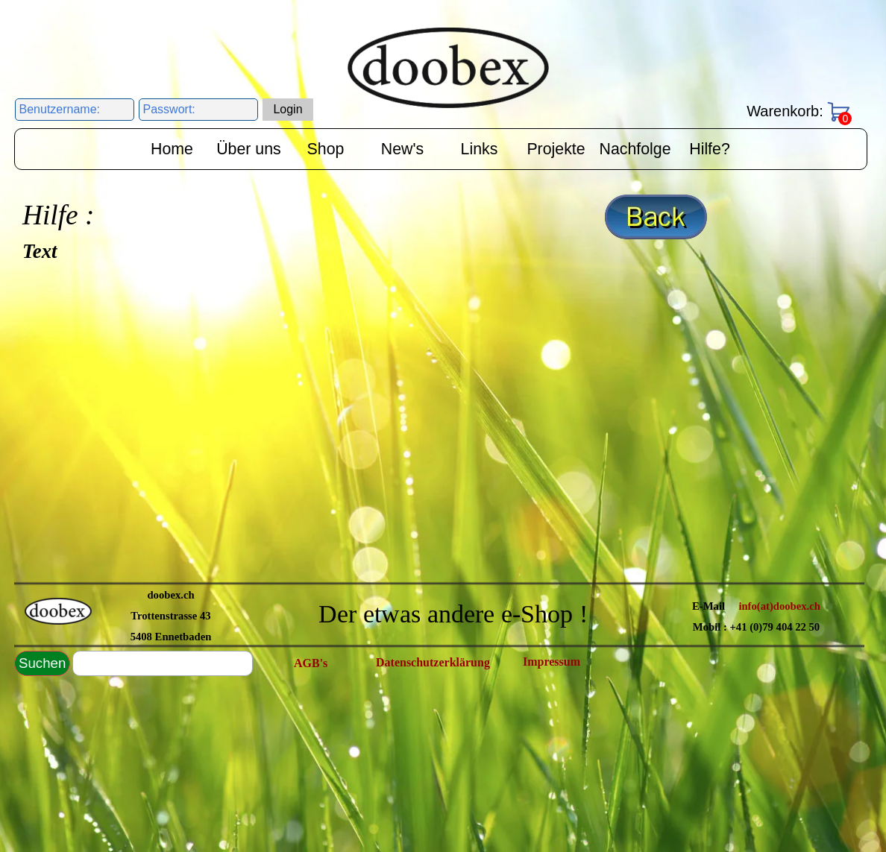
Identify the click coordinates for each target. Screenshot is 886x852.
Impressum (551, 661)
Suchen (42, 663)
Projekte (556, 149)
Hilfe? (709, 149)
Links (479, 149)
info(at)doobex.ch (779, 606)
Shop (326, 149)
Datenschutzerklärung (433, 662)
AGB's (310, 663)
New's (402, 149)
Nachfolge (635, 149)
